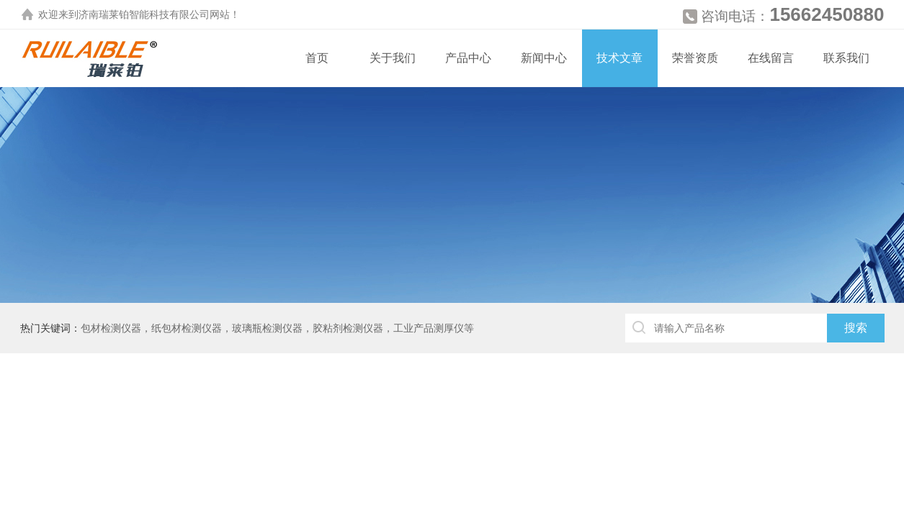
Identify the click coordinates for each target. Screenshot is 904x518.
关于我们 (393, 58)
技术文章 (619, 58)
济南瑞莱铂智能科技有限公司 (144, 14)
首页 (316, 58)
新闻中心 (544, 58)
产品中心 (468, 58)
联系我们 (846, 58)
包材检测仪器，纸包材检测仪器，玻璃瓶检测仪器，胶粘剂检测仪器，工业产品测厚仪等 (277, 328)
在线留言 (771, 58)
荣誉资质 (695, 58)
